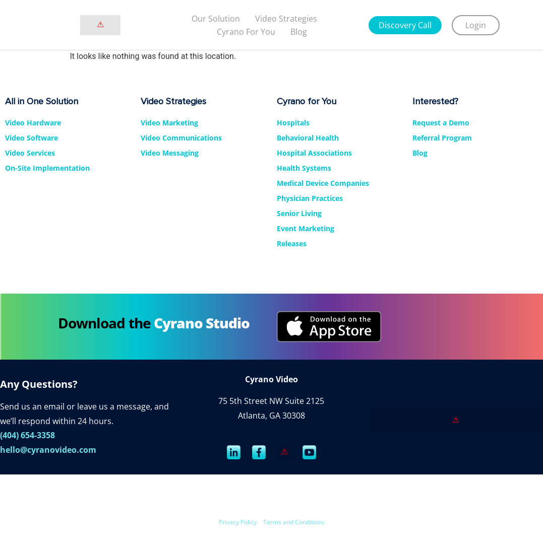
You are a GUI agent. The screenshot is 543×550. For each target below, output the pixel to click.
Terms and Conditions (294, 522)
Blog (298, 31)
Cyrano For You (246, 31)
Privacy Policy (238, 522)
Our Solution (216, 18)
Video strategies (286, 18)
